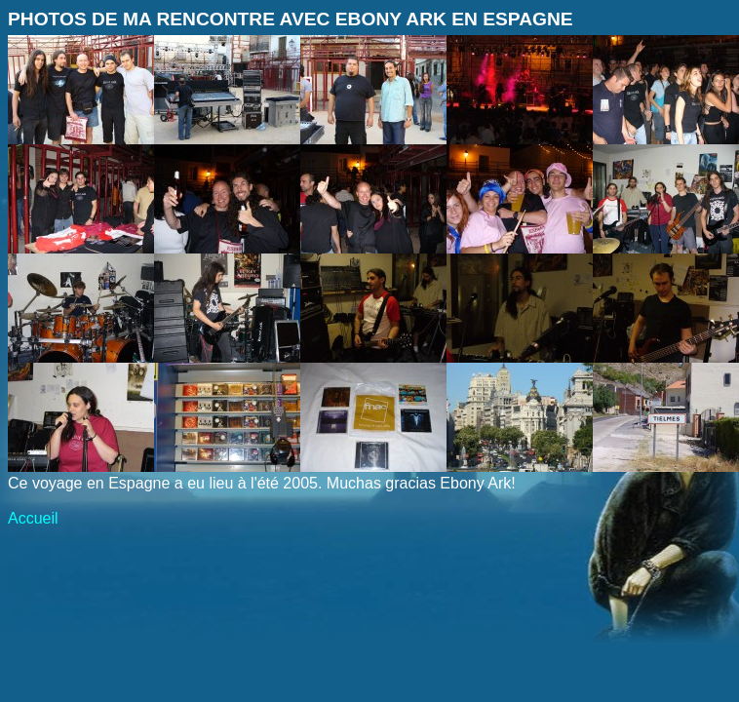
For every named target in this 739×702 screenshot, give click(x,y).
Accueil (33, 518)
